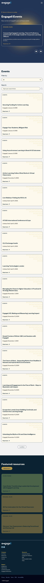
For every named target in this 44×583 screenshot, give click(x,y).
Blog (23, 557)
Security (8, 577)
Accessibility (20, 577)
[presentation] (36, 51)
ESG (16, 577)
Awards (3, 559)
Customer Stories (26, 554)
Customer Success (5, 569)
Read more (6, 111)
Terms (12, 577)
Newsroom (3, 555)
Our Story (3, 554)
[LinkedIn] (2, 547)
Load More (22, 447)
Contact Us (4, 557)
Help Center (4, 568)
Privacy (3, 577)
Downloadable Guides (27, 559)
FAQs (23, 560)
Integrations (4, 566)
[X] (4, 547)
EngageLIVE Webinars (27, 555)
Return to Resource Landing (9, 12)
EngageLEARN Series (6, 571)
